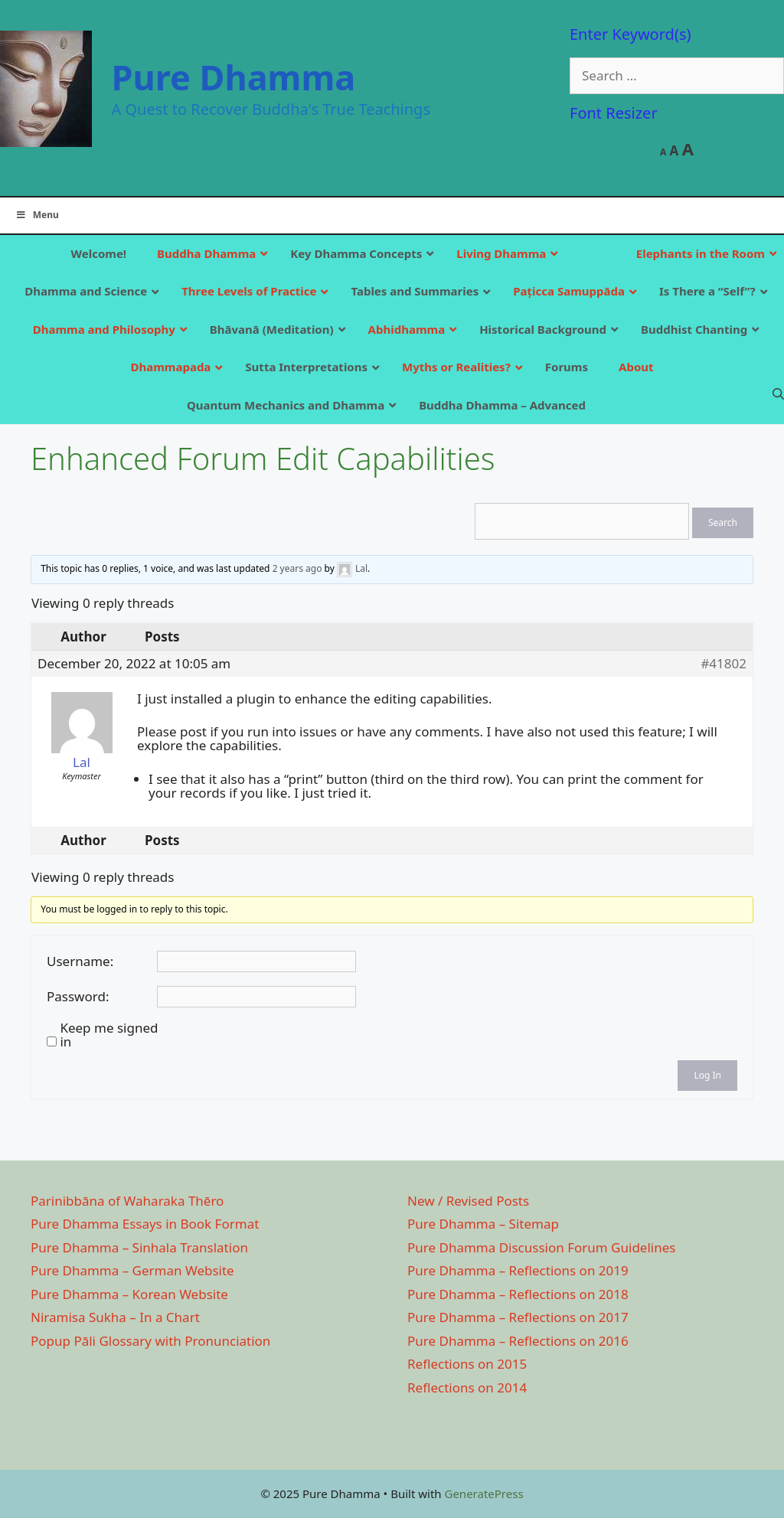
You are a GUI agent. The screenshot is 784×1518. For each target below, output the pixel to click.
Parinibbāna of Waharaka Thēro (127, 1201)
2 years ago (297, 568)
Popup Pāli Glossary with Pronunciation (150, 1341)
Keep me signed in (109, 1035)
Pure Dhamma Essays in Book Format (145, 1223)
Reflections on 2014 (467, 1387)
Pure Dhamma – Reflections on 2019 (518, 1270)
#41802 (723, 664)
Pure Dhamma (234, 77)
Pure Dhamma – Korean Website (129, 1294)
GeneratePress (483, 1493)
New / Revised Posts (468, 1201)
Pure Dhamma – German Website (132, 1270)
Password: (78, 997)
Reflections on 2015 (467, 1364)
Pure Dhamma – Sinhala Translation (139, 1247)
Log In (707, 1075)
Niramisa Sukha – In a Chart (115, 1317)
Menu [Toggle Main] (37, 214)
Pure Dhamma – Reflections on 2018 (518, 1294)
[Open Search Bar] (778, 393)
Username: (80, 961)
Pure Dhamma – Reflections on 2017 (518, 1317)
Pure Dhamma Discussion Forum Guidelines (541, 1247)
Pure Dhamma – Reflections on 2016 (518, 1341)
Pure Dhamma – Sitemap (483, 1223)
